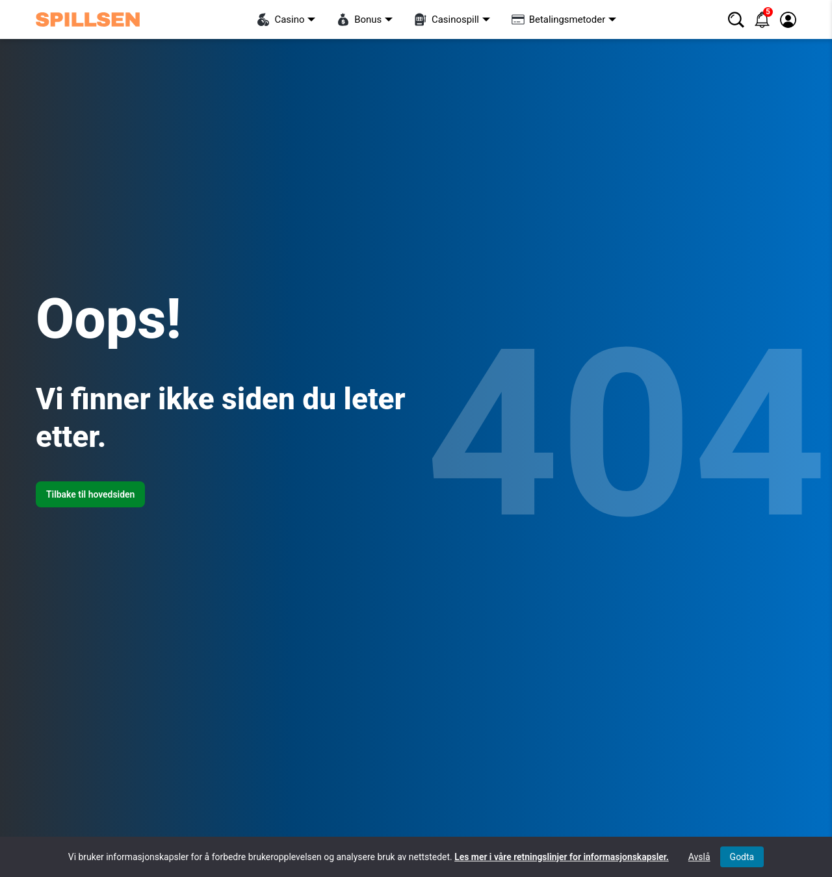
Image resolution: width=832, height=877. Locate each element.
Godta (742, 857)
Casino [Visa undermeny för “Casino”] (281, 19)
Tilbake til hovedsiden (90, 494)
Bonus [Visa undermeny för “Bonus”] (359, 19)
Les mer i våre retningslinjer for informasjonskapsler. (561, 857)
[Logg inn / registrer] (788, 20)
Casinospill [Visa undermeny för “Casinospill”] (446, 19)
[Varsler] (762, 20)
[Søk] (736, 20)
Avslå (699, 857)
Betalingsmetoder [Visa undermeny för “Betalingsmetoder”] (559, 19)
